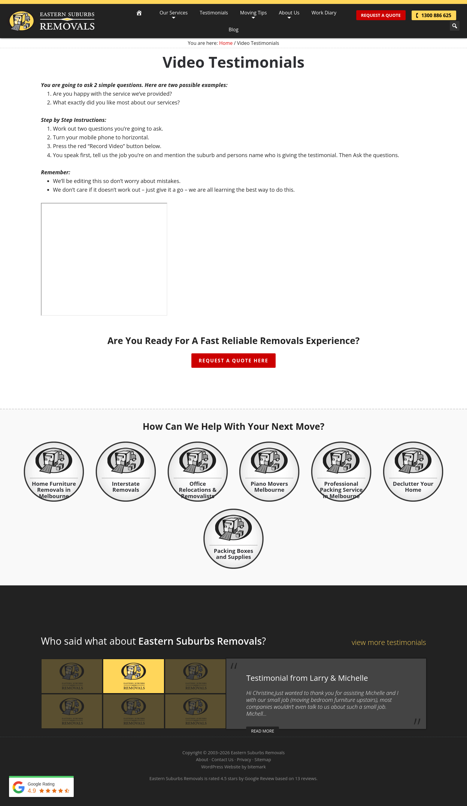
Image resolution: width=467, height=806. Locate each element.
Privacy (244, 759)
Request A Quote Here (233, 360)
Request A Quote (381, 15)
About (202, 759)
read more (262, 731)
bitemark (257, 767)
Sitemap (263, 759)
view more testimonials (389, 642)
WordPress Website (221, 767)
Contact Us (223, 759)
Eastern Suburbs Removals (50, 21)
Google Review (259, 778)
